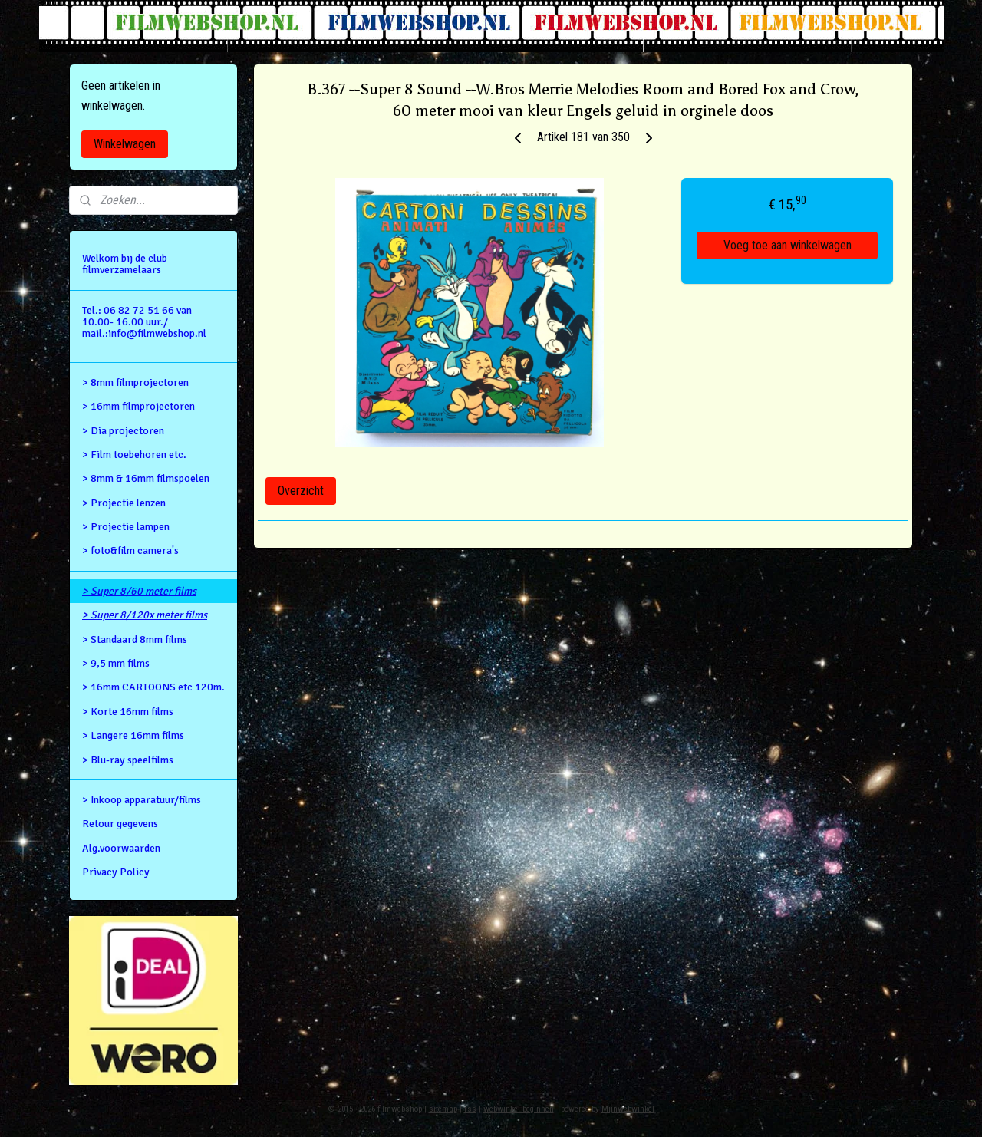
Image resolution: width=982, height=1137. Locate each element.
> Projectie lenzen (124, 502)
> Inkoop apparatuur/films (141, 799)
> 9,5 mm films (116, 663)
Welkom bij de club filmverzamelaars (124, 264)
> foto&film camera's (130, 550)
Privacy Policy (116, 871)
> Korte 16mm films (127, 711)
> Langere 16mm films (133, 735)
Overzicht (301, 490)
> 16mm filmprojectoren (138, 406)
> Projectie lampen (126, 526)
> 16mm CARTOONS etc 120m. (153, 687)
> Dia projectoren (123, 430)
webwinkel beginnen (518, 1109)
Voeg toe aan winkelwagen (787, 245)
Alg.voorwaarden (121, 848)
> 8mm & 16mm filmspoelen (145, 478)
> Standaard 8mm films (134, 639)
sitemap (443, 1109)
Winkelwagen (125, 144)
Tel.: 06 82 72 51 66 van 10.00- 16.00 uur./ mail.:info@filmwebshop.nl (144, 322)
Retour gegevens (120, 823)
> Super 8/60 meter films (139, 591)
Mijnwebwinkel (627, 1109)
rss (470, 1109)
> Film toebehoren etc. (134, 454)
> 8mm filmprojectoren (135, 382)
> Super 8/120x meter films (144, 614)
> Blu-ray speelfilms (127, 759)
